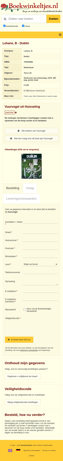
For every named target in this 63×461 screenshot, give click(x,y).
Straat (7, 232)
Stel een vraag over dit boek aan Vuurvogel (31, 138)
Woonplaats (10, 256)
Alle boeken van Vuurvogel (31, 131)
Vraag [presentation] (30, 188)
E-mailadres (10, 291)
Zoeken (53, 18)
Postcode (9, 248)
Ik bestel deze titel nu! (19, 339)
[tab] (12, 188)
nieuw (27, 26)
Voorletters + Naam (13, 222)
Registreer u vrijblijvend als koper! (22, 376)
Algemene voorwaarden (29, 350)
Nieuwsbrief (10, 309)
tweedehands (12, 26)
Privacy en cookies (49, 450)
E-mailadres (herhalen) (10, 300)
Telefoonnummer (12, 272)
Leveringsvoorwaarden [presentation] (21, 198)
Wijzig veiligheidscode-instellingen (22, 402)
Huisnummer (10, 240)
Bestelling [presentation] (12, 188)
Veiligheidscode (12, 318)
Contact (31, 455)
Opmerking (10, 281)
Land (7, 264)
